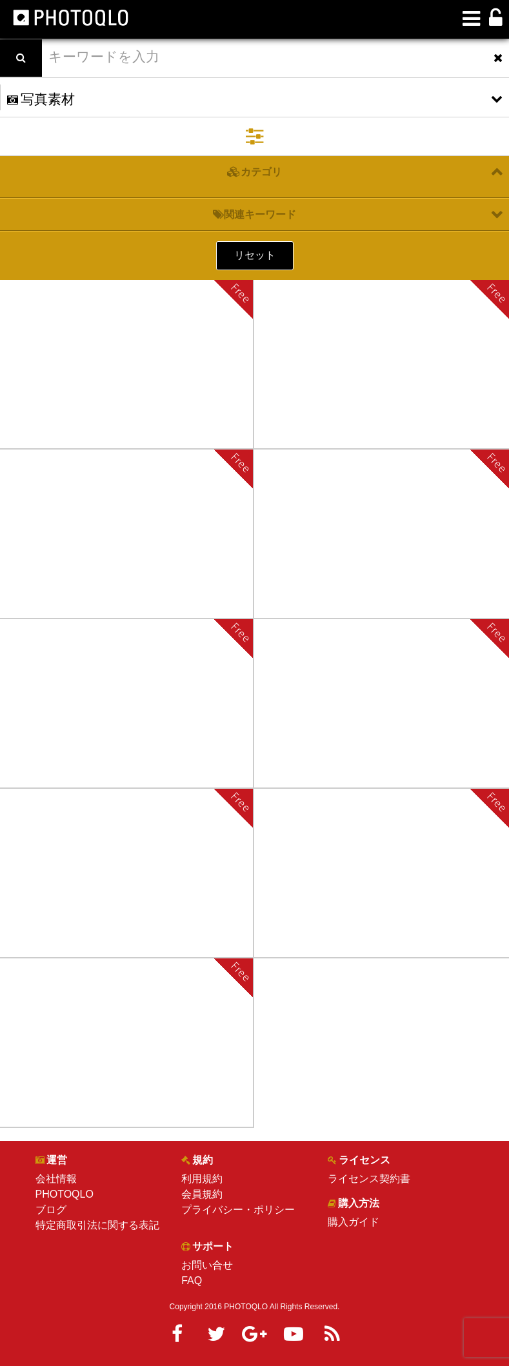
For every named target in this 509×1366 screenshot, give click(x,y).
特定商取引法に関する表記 (97, 1225)
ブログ (50, 1209)
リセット (254, 255)
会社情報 (56, 1178)
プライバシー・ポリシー (238, 1209)
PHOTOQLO (64, 1194)
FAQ (191, 1280)
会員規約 (202, 1194)
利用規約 (202, 1178)
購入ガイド (353, 1221)
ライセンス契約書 (369, 1178)
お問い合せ (207, 1265)
